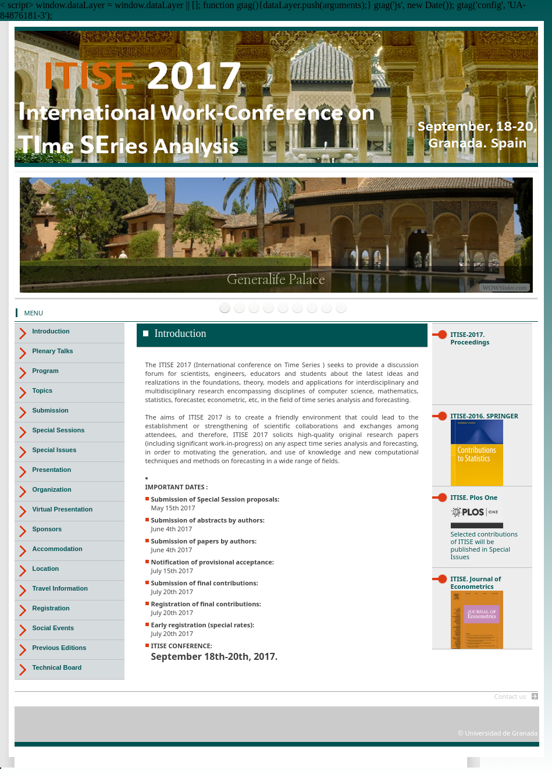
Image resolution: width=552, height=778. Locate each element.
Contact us (510, 696)
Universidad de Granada (404, 58)
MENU (34, 312)
